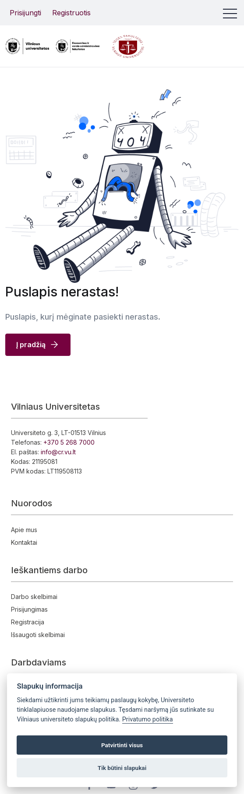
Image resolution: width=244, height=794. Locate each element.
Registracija (27, 622)
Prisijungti (25, 12)
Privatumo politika (147, 719)
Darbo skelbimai (34, 596)
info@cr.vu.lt (58, 452)
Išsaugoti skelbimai (38, 634)
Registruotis (71, 12)
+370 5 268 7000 (69, 442)
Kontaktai (24, 542)
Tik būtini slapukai (122, 767)
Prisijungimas (29, 609)
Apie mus (24, 529)
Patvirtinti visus (122, 745)
